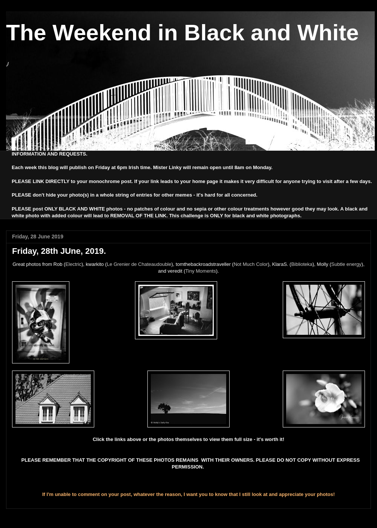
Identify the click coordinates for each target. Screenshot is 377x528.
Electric (73, 264)
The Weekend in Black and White (182, 32)
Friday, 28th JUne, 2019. (59, 251)
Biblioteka (301, 264)
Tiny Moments (200, 271)
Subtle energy (346, 264)
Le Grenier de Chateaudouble (139, 264)
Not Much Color (251, 264)
